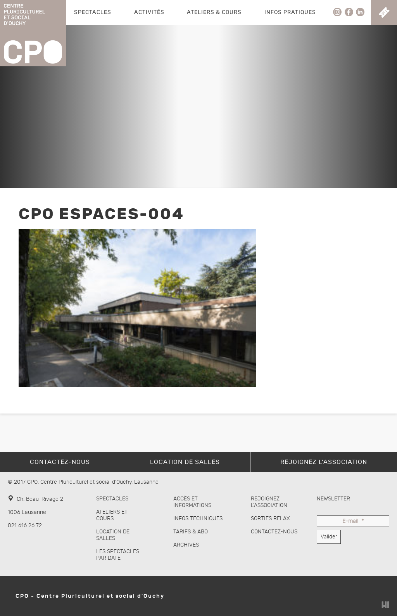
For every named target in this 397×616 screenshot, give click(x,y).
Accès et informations (192, 502)
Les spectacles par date (117, 554)
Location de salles (112, 535)
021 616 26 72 (25, 525)
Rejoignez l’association (269, 502)
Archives (186, 545)
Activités (149, 12)
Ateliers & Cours (214, 12)
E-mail (353, 521)
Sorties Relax (270, 518)
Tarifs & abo (190, 531)
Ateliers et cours (112, 515)
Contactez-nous (274, 531)
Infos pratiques (290, 12)
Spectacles (92, 12)
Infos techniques (198, 518)
